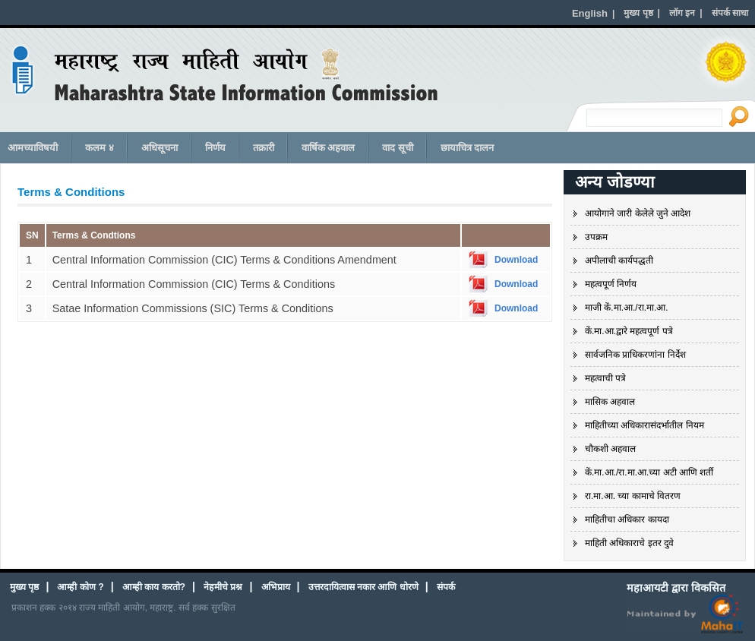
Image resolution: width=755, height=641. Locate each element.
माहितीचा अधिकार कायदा (627, 519)
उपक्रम (596, 237)
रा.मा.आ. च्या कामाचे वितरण (633, 496)
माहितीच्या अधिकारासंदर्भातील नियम (644, 425)
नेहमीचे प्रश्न (223, 587)
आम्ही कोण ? (80, 587)
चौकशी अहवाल (610, 449)
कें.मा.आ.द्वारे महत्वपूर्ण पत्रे (629, 331)
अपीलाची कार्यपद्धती (619, 260)
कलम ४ (99, 147)
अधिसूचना (159, 147)
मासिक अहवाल (610, 401)
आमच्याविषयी (33, 147)
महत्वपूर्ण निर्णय (611, 284)
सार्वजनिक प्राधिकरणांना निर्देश (635, 354)
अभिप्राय (275, 587)
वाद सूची (397, 147)
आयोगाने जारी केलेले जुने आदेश (637, 213)
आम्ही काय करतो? (153, 587)
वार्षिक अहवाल (328, 147)
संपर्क (446, 587)
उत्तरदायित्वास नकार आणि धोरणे (363, 587)
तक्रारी (263, 147)
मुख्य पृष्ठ (24, 587)
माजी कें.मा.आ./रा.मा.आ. (626, 307)
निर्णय (215, 147)
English (590, 13)
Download (516, 259)
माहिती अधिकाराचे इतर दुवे (629, 543)
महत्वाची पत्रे (605, 378)
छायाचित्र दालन (467, 147)
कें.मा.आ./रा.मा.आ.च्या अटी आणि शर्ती (649, 472)
